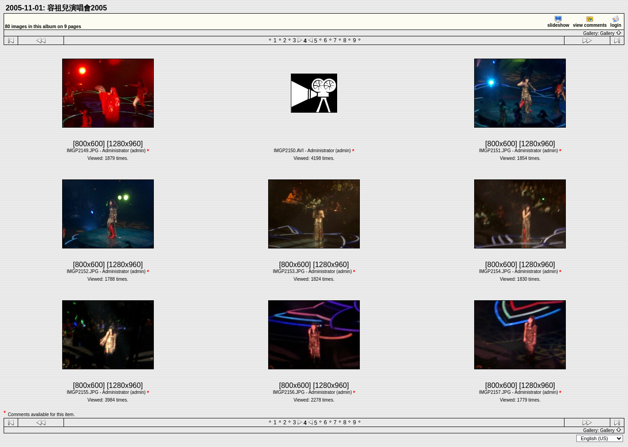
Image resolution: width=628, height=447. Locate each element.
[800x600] (89, 144)
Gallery (611, 33)
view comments (590, 21)
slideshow (558, 21)
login (615, 21)
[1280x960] (124, 144)
